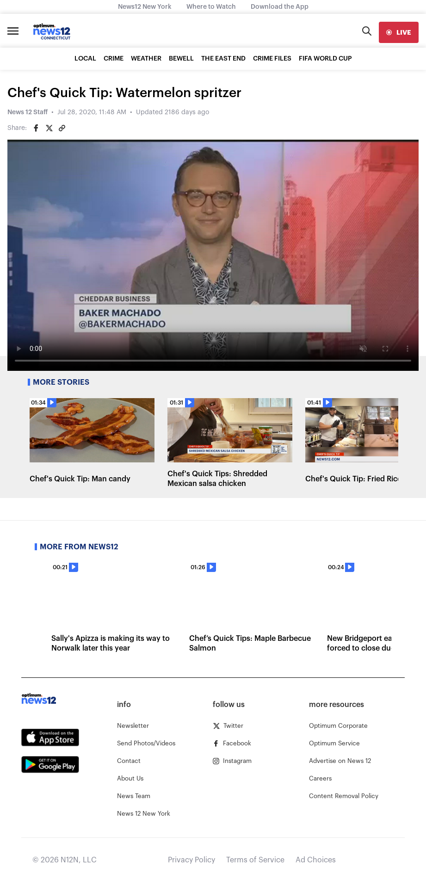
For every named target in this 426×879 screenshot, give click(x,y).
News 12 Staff (27, 112)
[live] (399, 32)
